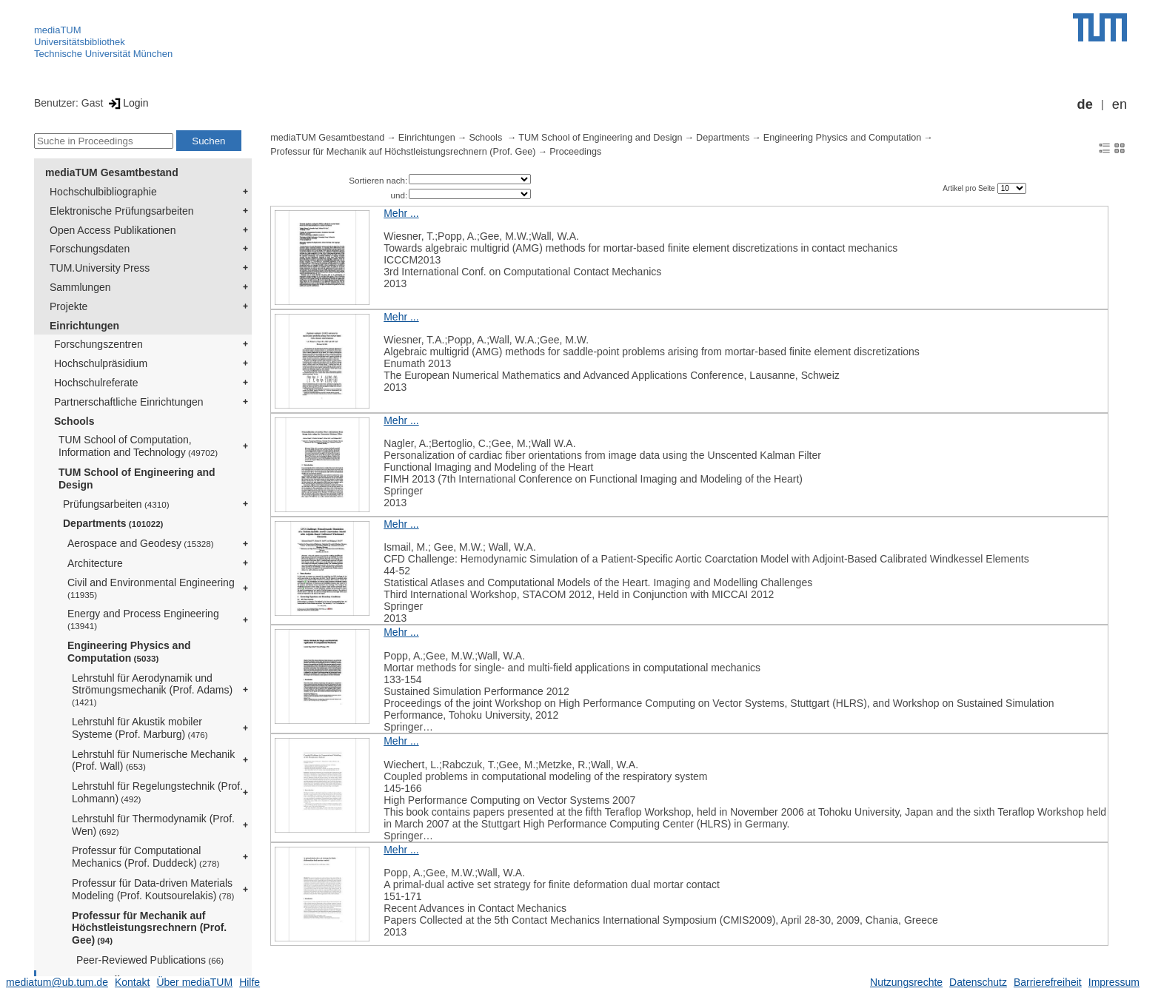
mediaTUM (57, 30)
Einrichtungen (84, 326)
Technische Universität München (103, 53)
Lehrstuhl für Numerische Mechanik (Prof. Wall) (153, 760)
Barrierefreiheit (1048, 982)
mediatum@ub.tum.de (57, 982)
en (1119, 104)
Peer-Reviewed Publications (150, 960)
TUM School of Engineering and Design (136, 478)
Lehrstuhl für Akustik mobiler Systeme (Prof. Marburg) (140, 728)
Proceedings (575, 152)
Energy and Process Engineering (143, 619)
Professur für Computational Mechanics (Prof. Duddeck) (145, 856)
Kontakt (132, 982)
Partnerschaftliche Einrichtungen (129, 402)
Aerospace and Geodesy (140, 543)
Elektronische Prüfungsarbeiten (122, 211)
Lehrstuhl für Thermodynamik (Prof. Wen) (153, 825)
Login (127, 103)
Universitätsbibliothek (79, 41)
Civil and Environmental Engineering (151, 588)
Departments (113, 523)
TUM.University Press (100, 268)
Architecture (95, 563)
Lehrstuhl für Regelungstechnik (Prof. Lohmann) (157, 792)
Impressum (1114, 982)
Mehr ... (401, 213)
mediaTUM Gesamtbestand (111, 172)
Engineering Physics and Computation (129, 651)
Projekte (68, 306)
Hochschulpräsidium (100, 363)
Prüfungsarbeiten (116, 504)
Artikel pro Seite (970, 188)
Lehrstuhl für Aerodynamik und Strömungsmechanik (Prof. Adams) (152, 690)
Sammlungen (80, 287)
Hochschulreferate (96, 383)
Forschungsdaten (90, 249)
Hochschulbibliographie (103, 192)
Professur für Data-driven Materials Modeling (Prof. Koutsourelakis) (153, 889)
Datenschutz (978, 982)
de (1085, 104)
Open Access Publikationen (112, 230)
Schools (74, 421)
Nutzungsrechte (906, 982)
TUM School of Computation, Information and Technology (138, 446)
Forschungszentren (98, 344)
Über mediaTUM (194, 982)
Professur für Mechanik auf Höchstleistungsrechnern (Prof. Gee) (149, 928)
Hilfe (249, 982)
